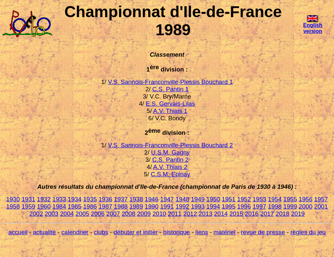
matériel (224, 232)
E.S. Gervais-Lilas (170, 103)
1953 (259, 199)
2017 (267, 213)
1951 (229, 199)
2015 (236, 213)
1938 (136, 199)
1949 (198, 199)
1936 (105, 199)
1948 (182, 199)
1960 (44, 206)
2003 (51, 213)
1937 (121, 199)
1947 (167, 199)
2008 (129, 213)
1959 (28, 206)
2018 (282, 213)
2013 (206, 213)
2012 (190, 213)
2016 (252, 213)
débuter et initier (136, 232)
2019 (298, 213)
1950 (213, 199)
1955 (290, 199)
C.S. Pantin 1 (170, 89)
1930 (13, 199)
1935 (90, 199)
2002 (36, 213)
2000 (306, 206)
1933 (59, 199)
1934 (75, 199)
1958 (13, 206)
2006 (98, 213)
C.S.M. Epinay (170, 174)
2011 (175, 213)
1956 (306, 199)
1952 (244, 199)
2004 (67, 213)
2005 (82, 213)
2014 (221, 213)
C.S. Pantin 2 (170, 159)
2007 (113, 213)
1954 (275, 199)
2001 (321, 206)
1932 (44, 199)
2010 (159, 213)
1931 (28, 199)
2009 (144, 213)
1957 (321, 199)
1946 (152, 199)
